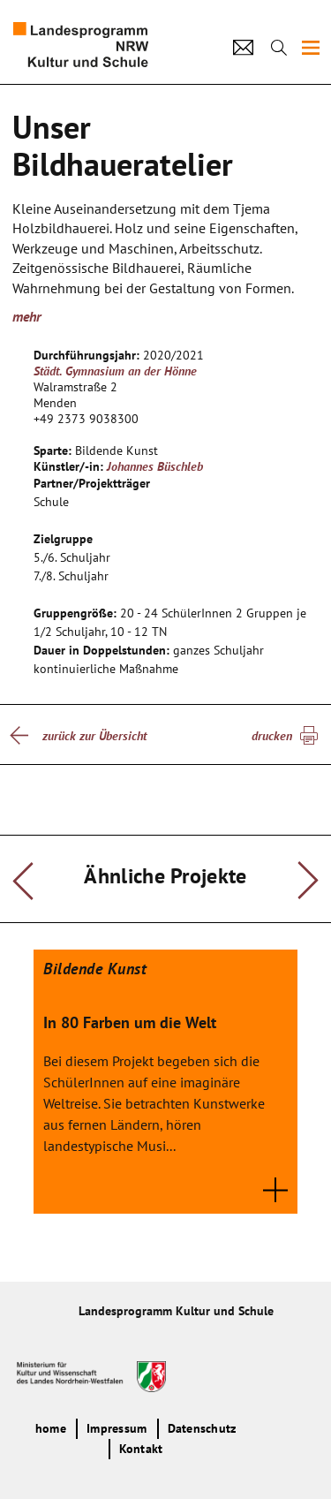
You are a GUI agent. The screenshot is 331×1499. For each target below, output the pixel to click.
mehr (26, 316)
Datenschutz (202, 1428)
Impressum (117, 1428)
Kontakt (141, 1449)
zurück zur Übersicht (94, 736)
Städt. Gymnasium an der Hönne (115, 371)
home (50, 1428)
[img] (311, 48)
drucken (272, 736)
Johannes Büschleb (155, 466)
